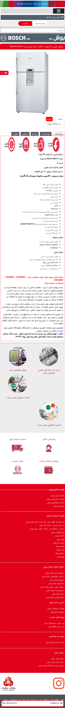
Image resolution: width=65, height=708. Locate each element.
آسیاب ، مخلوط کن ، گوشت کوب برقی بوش (47, 528)
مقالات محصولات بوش (55, 608)
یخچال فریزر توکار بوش (54, 573)
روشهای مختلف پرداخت (48, 461)
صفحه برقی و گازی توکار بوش (51, 587)
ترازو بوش (60, 556)
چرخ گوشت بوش (57, 532)
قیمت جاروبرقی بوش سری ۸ (17, 397)
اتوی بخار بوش (58, 542)
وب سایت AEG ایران (56, 626)
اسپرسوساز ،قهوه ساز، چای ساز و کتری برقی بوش (45, 521)
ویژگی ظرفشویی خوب (17, 370)
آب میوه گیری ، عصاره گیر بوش (51, 525)
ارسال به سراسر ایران (17, 439)
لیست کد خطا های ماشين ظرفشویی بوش (48, 371)
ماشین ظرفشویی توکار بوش (52, 576)
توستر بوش (59, 546)
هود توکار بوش (57, 593)
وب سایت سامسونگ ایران (54, 623)
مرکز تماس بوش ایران (55, 662)
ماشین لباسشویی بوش (55, 499)
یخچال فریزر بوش (57, 495)
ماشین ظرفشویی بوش (55, 502)
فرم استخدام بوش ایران (55, 642)
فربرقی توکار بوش (56, 580)
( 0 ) (4, 72)
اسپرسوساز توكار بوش (54, 590)
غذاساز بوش (59, 535)
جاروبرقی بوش (59, 506)
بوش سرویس (17, 461)
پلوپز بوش (60, 539)
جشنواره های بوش (57, 612)
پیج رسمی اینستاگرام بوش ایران (50, 665)
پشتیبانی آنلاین (48, 439)
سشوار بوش (59, 553)
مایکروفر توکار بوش (55, 583)
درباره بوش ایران (57, 658)
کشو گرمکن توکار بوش (54, 597)
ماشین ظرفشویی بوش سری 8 (49, 425)
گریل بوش (60, 549)
